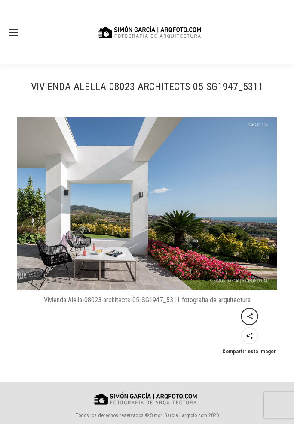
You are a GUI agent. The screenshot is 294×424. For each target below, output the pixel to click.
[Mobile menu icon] (14, 32)
